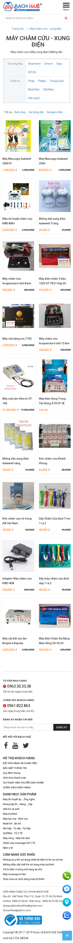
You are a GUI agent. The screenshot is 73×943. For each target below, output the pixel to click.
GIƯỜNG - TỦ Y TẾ (12, 833)
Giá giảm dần (55, 112)
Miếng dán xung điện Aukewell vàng (15, 461)
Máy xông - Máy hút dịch (16, 838)
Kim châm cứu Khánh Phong (52, 461)
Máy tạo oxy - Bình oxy (15, 818)
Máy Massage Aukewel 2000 (53, 161)
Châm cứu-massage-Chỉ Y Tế (19, 842)
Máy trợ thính (10, 813)
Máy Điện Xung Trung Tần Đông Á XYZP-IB (52, 401)
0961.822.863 (16, 705)
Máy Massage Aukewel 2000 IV (16, 161)
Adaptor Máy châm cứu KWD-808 (17, 581)
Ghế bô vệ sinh (11, 809)
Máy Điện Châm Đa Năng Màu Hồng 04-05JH (54, 641)
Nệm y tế (8, 847)
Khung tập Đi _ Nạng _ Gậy (17, 804)
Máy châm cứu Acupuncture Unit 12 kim (54, 341)
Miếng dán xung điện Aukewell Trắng (52, 221)
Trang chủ (17, 28)
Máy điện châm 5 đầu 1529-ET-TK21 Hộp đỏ (52, 281)
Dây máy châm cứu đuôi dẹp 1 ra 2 (54, 581)
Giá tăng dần (36, 112)
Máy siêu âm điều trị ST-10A (17, 401)
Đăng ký (61, 727)
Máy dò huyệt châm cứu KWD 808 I (17, 221)
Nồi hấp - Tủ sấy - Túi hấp (17, 828)
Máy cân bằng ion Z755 (17, 338)
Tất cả (8, 112)
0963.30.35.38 (17, 686)
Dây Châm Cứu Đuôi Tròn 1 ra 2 (54, 521)
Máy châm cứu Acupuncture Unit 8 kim (16, 281)
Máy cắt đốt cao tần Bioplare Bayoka (14, 641)
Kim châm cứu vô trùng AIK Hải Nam (17, 521)
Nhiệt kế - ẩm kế (12, 823)
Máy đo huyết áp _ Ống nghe (19, 799)
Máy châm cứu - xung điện (46, 28)
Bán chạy (20, 112)
